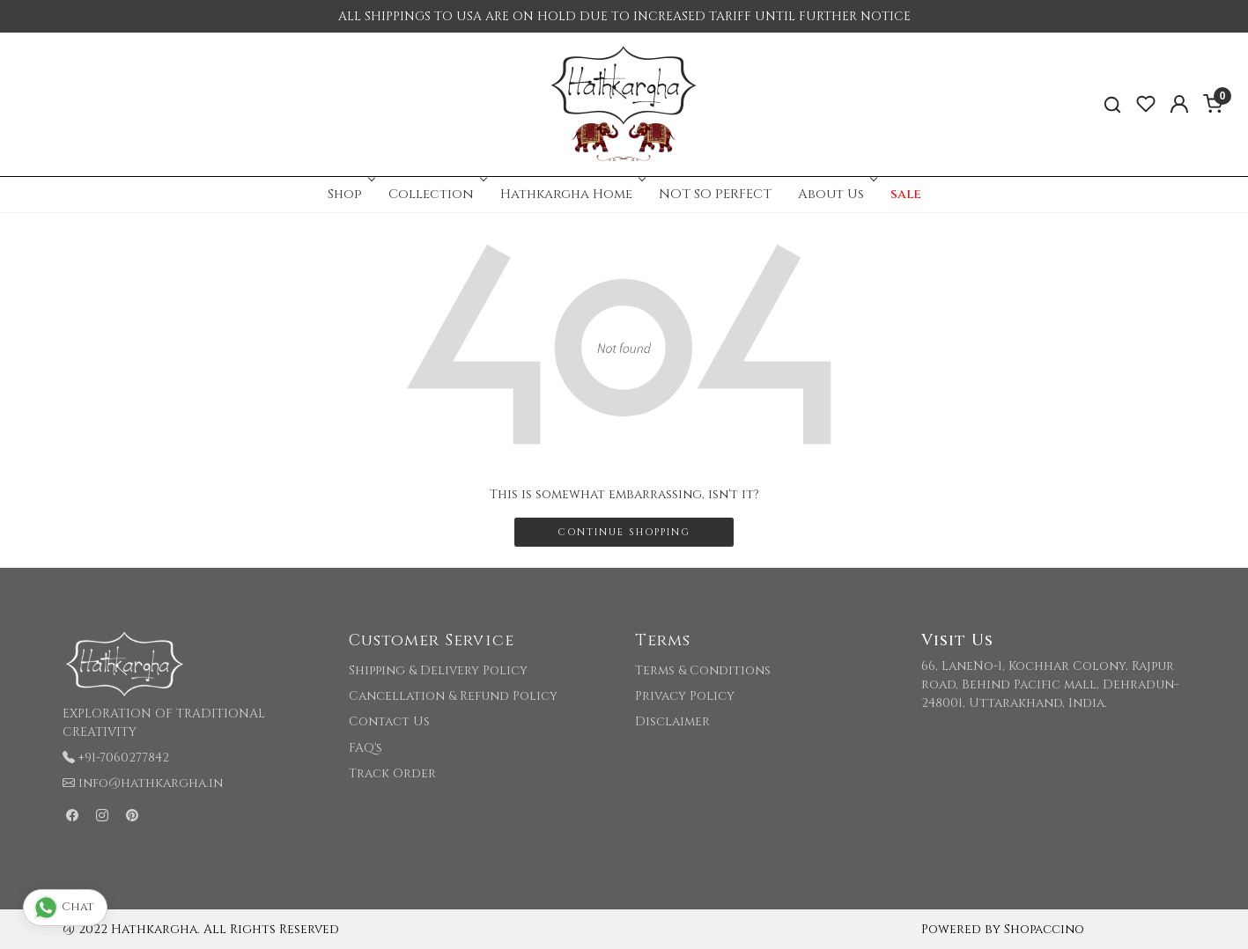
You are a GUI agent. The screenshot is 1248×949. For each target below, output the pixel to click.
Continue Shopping (624, 532)
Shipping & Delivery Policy (438, 670)
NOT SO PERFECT (715, 194)
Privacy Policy (685, 696)
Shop (350, 194)
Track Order (392, 773)
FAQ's (365, 747)
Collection (436, 194)
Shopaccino (1044, 929)
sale (905, 194)
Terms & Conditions (703, 670)
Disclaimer (672, 721)
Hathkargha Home (571, 194)
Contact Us (389, 721)
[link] (1112, 104)
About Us (836, 194)
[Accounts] (1179, 104)
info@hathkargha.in (150, 783)
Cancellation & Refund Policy (453, 696)
